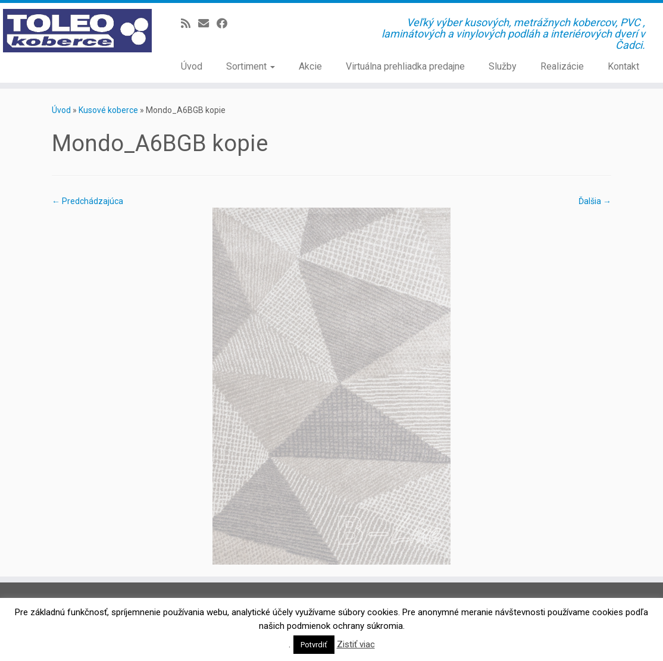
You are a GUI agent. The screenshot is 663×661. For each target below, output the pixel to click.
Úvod (191, 66)
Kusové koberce (108, 110)
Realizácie (562, 66)
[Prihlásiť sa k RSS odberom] (189, 23)
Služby (503, 66)
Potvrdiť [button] (314, 644)
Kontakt (623, 66)
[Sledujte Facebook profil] (226, 23)
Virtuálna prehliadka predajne (405, 66)
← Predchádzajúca (87, 201)
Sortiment (250, 66)
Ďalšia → (594, 201)
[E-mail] (207, 23)
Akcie (310, 66)
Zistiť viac (356, 644)
